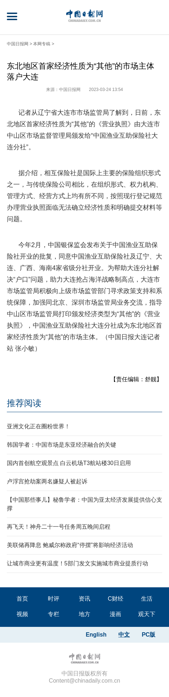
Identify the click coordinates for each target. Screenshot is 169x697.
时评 (53, 599)
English (96, 635)
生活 (146, 599)
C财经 (116, 599)
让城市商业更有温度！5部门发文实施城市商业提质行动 (77, 563)
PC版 (148, 635)
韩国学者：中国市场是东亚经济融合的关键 (61, 445)
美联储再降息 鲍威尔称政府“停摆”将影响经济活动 (70, 545)
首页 (22, 599)
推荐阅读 (24, 403)
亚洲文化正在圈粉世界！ (38, 426)
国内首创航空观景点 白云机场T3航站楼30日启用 (69, 463)
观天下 (146, 614)
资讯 (84, 599)
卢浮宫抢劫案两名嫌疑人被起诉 (47, 481)
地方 (84, 614)
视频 (22, 614)
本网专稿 (41, 43)
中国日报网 (17, 43)
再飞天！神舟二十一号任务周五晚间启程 (58, 527)
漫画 (115, 614)
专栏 (53, 614)
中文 (124, 635)
